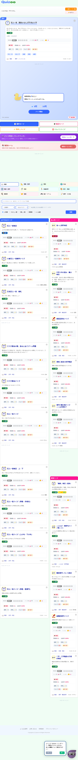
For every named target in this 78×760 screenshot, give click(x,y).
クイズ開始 (39, 108)
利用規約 (41, 725)
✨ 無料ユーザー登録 (59, 9)
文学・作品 (11, 248)
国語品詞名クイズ (62, 315)
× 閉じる (49, 752)
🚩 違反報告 (72, 113)
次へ (62, 752)
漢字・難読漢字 (63, 260)
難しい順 (22, 208)
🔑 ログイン (71, 9)
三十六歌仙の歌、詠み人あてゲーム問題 (21, 343)
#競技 (29, 50)
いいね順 (37, 208)
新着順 (29, 208)
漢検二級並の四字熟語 (64, 358)
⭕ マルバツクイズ (58, 126)
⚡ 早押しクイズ (19, 126)
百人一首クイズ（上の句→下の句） (20, 531)
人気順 (5, 208)
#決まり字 (17, 50)
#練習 (34, 50)
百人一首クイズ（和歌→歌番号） (19, 585)
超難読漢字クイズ (62, 612)
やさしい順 (13, 208)
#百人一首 (10, 50)
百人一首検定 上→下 (15, 465)
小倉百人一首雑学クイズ (16, 255)
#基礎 (23, 50)
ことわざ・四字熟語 (64, 560)
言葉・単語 (61, 352)
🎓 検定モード (59, 120)
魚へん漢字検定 (61, 222)
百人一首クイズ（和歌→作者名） (19, 498)
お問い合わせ (33, 725)
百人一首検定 (12, 222)
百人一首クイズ (12, 410)
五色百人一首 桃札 (14, 288)
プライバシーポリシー (52, 725)
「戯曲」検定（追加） (64, 480)
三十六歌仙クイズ (13, 377)
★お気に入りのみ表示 (40, 204)
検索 (71, 208)
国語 (11, 55)
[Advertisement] (39, 74)
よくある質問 (23, 725)
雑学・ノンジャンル (20, 55)
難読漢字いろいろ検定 (64, 569)
